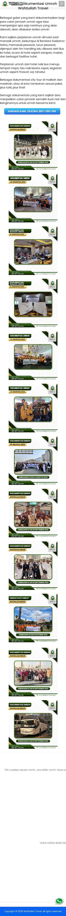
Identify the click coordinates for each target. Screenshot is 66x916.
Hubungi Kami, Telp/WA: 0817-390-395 (32, 111)
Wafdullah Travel (33, 911)
